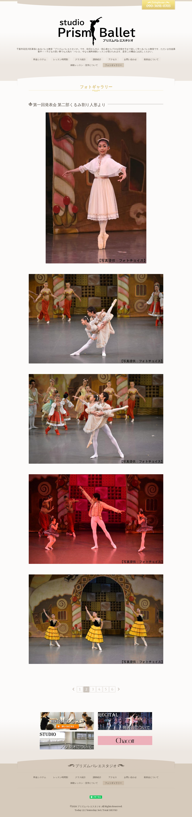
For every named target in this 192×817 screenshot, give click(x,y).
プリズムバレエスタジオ (89, 806)
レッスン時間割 (60, 59)
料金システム (39, 59)
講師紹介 (97, 59)
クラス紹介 (80, 59)
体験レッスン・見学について (84, 65)
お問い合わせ (130, 59)
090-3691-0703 (158, 6)
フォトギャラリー (113, 65)
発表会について (151, 59)
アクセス (112, 59)
